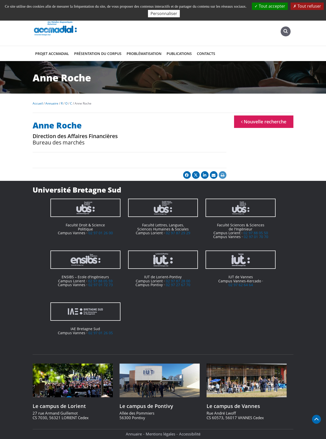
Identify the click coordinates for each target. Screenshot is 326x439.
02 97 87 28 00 (178, 281)
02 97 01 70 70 (256, 237)
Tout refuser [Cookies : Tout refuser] (307, 6)
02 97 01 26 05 (100, 333)
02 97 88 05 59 (100, 281)
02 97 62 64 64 (240, 285)
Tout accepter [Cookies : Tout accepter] (269, 6)
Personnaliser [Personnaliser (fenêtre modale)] (164, 13)
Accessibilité (189, 433)
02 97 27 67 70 (178, 285)
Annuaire (134, 433)
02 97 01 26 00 (100, 233)
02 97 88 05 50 (255, 233)
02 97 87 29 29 (178, 233)
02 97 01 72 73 (100, 285)
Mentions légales (160, 433)
